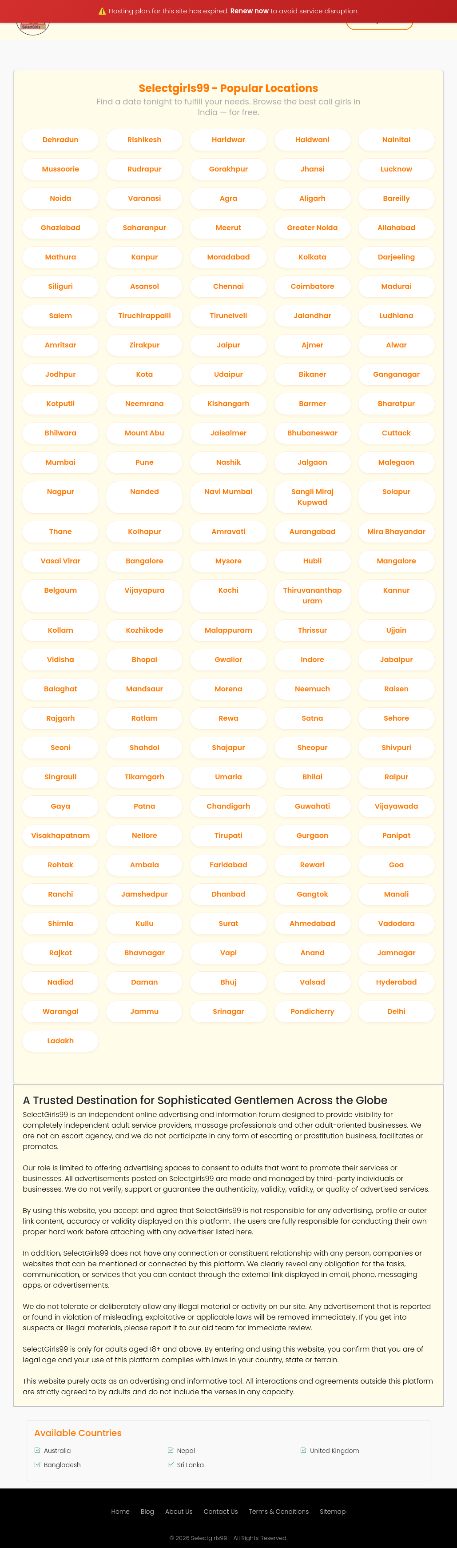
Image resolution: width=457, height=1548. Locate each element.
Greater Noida (312, 228)
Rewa (228, 718)
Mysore (228, 561)
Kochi (228, 590)
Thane (60, 532)
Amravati (228, 532)
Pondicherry (312, 1011)
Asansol (144, 286)
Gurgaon (313, 835)
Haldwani (312, 140)
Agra (229, 198)
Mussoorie (60, 169)
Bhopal (144, 659)
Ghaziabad (60, 228)
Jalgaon (312, 462)
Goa (396, 865)
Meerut (228, 228)
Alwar (396, 345)
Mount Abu (144, 433)
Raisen (396, 689)
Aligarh (312, 198)
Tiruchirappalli (144, 316)
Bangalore (144, 561)
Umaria (228, 777)
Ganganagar (396, 374)
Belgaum (60, 590)
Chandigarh (228, 806)
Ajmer (312, 345)
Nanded (144, 492)
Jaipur (228, 345)
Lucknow (396, 169)
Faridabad (228, 865)
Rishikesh (144, 140)
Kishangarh (228, 404)
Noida (60, 198)
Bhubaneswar (312, 433)
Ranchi (60, 894)
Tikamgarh (144, 777)
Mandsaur (144, 689)
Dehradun (61, 140)
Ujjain (396, 630)
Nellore (144, 835)
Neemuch (312, 689)
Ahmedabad (312, 923)
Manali (396, 894)
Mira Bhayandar (396, 532)
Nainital (396, 140)
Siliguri (60, 286)
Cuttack (396, 433)
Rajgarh (60, 718)
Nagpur (60, 492)
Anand (312, 953)
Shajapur (228, 747)
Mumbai (60, 462)
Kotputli (61, 404)
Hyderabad (396, 982)
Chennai (228, 286)
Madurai (396, 286)
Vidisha (60, 659)
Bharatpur (396, 404)
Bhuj (229, 982)
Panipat (396, 835)
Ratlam (144, 718)
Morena (228, 689)
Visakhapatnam (60, 835)
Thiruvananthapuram (312, 595)
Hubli (312, 561)
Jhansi (312, 169)
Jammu (144, 1011)
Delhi (396, 1011)
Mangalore (396, 561)
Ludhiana (396, 316)
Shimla (60, 923)
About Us (179, 1511)
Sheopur (312, 747)
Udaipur (228, 374)
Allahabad (396, 228)
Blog (147, 1511)
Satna (312, 718)
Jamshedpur (144, 894)
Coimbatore (312, 286)
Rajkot (60, 953)
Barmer (312, 404)
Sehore (396, 718)
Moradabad (228, 257)
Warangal (61, 1011)
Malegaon (396, 462)
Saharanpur (145, 228)
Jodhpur (60, 374)
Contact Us (221, 1511)
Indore (312, 659)
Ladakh (60, 1041)
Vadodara (396, 923)
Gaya (61, 806)
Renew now (249, 11)
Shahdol (144, 747)
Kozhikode (144, 630)
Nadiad (61, 982)
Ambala (144, 865)
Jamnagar (396, 953)
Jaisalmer (229, 433)
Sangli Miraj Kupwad (312, 497)
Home (120, 1511)
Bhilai (312, 777)
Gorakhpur (228, 169)
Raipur (396, 777)
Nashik (228, 462)
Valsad (312, 982)
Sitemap (333, 1511)
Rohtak (60, 865)
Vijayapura (144, 590)
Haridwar (228, 140)
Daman (144, 982)
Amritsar (60, 345)
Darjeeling (396, 257)
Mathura (60, 257)
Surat (228, 923)
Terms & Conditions (279, 1511)
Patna (144, 806)
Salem (60, 316)
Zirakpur (144, 345)
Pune (144, 462)
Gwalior (228, 659)
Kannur (396, 590)
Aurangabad (312, 532)
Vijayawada (396, 806)
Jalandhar (312, 316)
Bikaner (312, 374)
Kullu (144, 923)
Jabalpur (396, 659)
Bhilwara (60, 433)
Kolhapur (144, 532)
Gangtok (312, 894)
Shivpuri (396, 747)
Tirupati (228, 835)
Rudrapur (144, 169)
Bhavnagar (144, 953)
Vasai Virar (61, 561)
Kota (144, 374)
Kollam (60, 630)
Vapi (228, 953)
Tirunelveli (228, 316)
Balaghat (60, 689)
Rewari (312, 865)
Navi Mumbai (228, 492)
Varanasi (144, 198)
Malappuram (228, 630)
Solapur (396, 492)
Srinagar (228, 1011)
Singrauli (60, 777)
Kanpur (144, 257)
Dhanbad (228, 894)
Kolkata (312, 257)
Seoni (61, 747)
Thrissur (312, 630)
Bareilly (396, 198)
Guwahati (312, 806)
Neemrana (144, 404)
